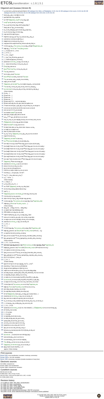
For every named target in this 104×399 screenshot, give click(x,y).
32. (2, 86)
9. (2, 32)
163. (2, 334)
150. (2, 312)
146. (2, 303)
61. (2, 146)
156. (2, 325)
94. (2, 217)
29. (2, 79)
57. (2, 136)
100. (2, 230)
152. (2, 316)
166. (2, 341)
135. (2, 277)
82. (2, 191)
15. (2, 45)
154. (2, 320)
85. (2, 198)
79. (2, 184)
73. (2, 175)
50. (2, 119)
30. (2, 81)
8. (2, 30)
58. (2, 138)
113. (2, 254)
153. (2, 318)
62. (2, 148)
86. (2, 200)
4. (2, 19)
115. (2, 259)
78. (2, 181)
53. (2, 127)
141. (2, 291)
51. (2, 121)
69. (2, 166)
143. (2, 296)
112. (2, 252)
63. (2, 151)
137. (2, 281)
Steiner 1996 (4, 359)
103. (2, 238)
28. (2, 76)
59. (2, 140)
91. (2, 210)
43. (2, 103)
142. (2, 293)
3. (2, 17)
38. (2, 93)
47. (2, 112)
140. (2, 289)
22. (2, 61)
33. (2, 89)
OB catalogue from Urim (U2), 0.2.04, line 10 (41, 13)
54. (2, 129)
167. (2, 344)
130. (2, 266)
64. (2, 153)
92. (2, 212)
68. (2, 164)
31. (2, 83)
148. (2, 307)
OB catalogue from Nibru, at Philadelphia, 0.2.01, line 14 (43, 11)
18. (2, 52)
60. (2, 143)
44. (2, 105)
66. (2, 158)
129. (2, 263)
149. (2, 310)
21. (2, 59)
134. (2, 275)
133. (2, 272)
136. (2, 279)
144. (2, 298)
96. (2, 221)
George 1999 (4, 357)
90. (2, 207)
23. (2, 64)
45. (2, 107)
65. (2, 156)
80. (2, 186)
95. (2, 219)
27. (2, 74)
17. (2, 50)
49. (2, 116)
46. (2, 110)
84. (2, 196)
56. (2, 133)
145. (2, 300)
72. (2, 172)
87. (2, 203)
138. (2, 284)
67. (2, 161)
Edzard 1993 (4, 355)
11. (2, 36)
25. (2, 68)
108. (2, 242)
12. (2, 39)
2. (2, 14)
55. (2, 131)
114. (2, 257)
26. (2, 71)
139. (2, 286)
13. (2, 41)
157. (2, 327)
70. (2, 168)
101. (2, 233)
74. (2, 177)
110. (2, 247)
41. (2, 99)
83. (2, 193)
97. (2, 224)
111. (2, 249)
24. (2, 66)
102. (2, 235)
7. (2, 27)
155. (2, 323)
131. (2, 268)
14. (2, 43)
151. (2, 314)
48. (2, 114)
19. (2, 54)
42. (2, 101)
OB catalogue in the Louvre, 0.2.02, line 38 (73, 11)
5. (2, 22)
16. (2, 48)
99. (2, 227)
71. (2, 170)
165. (2, 339)
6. (2, 24)
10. (2, 34)
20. (2, 57)
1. (2, 11)
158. (2, 330)
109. (2, 244)
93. (2, 214)
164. (2, 336)
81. (2, 188)
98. (2, 225)
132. (2, 270)
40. (2, 97)
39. (2, 95)
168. (2, 347)
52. (2, 124)
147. (2, 305)
